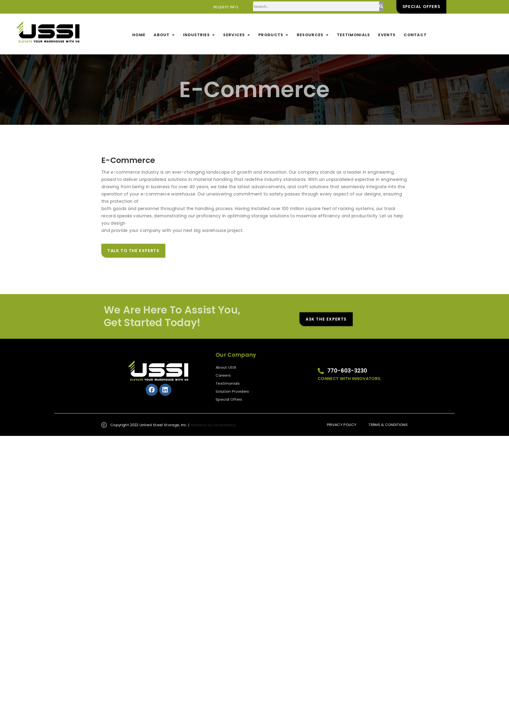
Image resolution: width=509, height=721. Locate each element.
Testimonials (353, 35)
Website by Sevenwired (213, 424)
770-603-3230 (347, 370)
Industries (199, 35)
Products (273, 35)
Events (386, 35)
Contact (415, 35)
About (164, 35)
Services (236, 35)
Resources (313, 35)
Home (138, 35)
